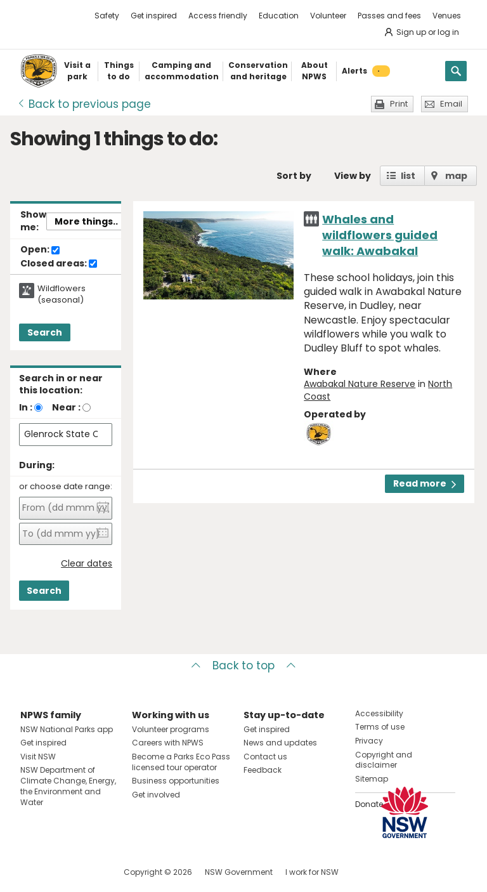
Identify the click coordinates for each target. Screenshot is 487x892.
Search (44, 332)
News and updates (280, 742)
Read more (424, 483)
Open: (40, 250)
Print (399, 104)
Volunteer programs (170, 729)
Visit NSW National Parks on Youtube (86, 872)
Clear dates (86, 564)
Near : (66, 407)
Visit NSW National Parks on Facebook (32, 872)
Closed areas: (58, 264)
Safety (106, 15)
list (408, 175)
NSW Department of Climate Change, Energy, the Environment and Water (68, 785)
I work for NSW (312, 872)
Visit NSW (38, 756)
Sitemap (371, 778)
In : (25, 407)
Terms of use (380, 726)
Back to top (243, 665)
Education (279, 15)
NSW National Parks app (66, 729)
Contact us (265, 756)
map (456, 175)
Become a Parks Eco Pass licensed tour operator (181, 762)
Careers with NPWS (168, 742)
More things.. (86, 221)
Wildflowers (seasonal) (61, 294)
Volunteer (328, 15)
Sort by (293, 175)
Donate (369, 804)
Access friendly (217, 15)
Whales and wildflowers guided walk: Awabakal (380, 235)
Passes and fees (389, 15)
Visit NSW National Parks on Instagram (59, 872)
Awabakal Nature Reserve (359, 383)
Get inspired (154, 15)
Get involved (156, 794)
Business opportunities (175, 780)
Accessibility (379, 713)
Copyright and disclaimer (383, 760)
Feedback (263, 769)
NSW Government (239, 872)
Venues (446, 15)
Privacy (369, 740)
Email (451, 104)
